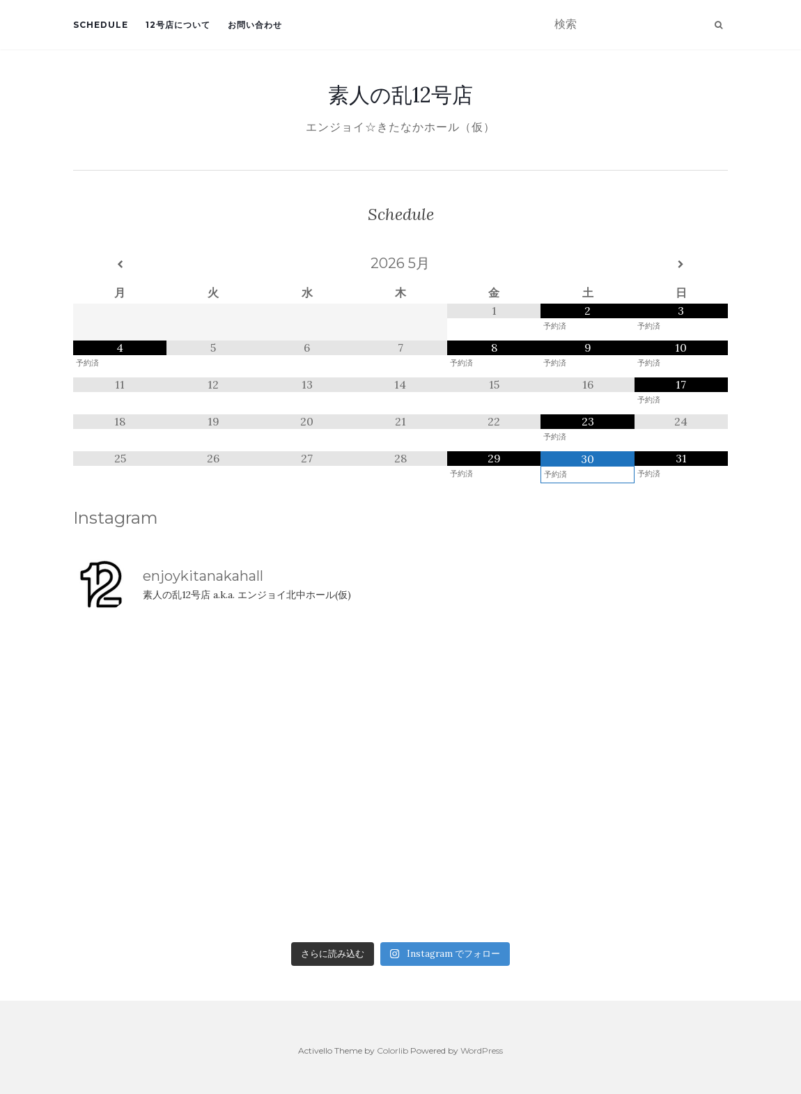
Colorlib (392, 1050)
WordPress (481, 1050)
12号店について (178, 24)
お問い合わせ (255, 24)
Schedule (100, 24)
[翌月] (681, 264)
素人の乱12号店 (400, 94)
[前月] (119, 264)
